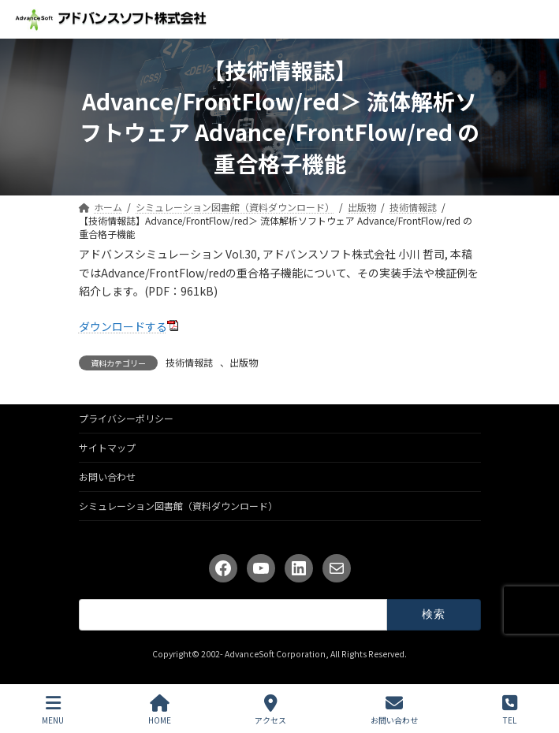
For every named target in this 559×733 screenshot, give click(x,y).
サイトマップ (107, 447)
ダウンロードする (123, 326)
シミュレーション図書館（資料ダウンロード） (178, 505)
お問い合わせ (107, 476)
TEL (509, 709)
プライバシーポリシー (126, 418)
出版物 (243, 362)
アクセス (270, 709)
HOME (159, 709)
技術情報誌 (189, 362)
